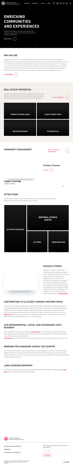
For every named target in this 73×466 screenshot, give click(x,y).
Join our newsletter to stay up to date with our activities (55, 446)
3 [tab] (66, 189)
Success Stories (63, 295)
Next (71, 174)
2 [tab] (64, 189)
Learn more (7, 340)
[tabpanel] (36, 173)
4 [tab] (68, 189)
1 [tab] (63, 189)
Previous (2, 174)
